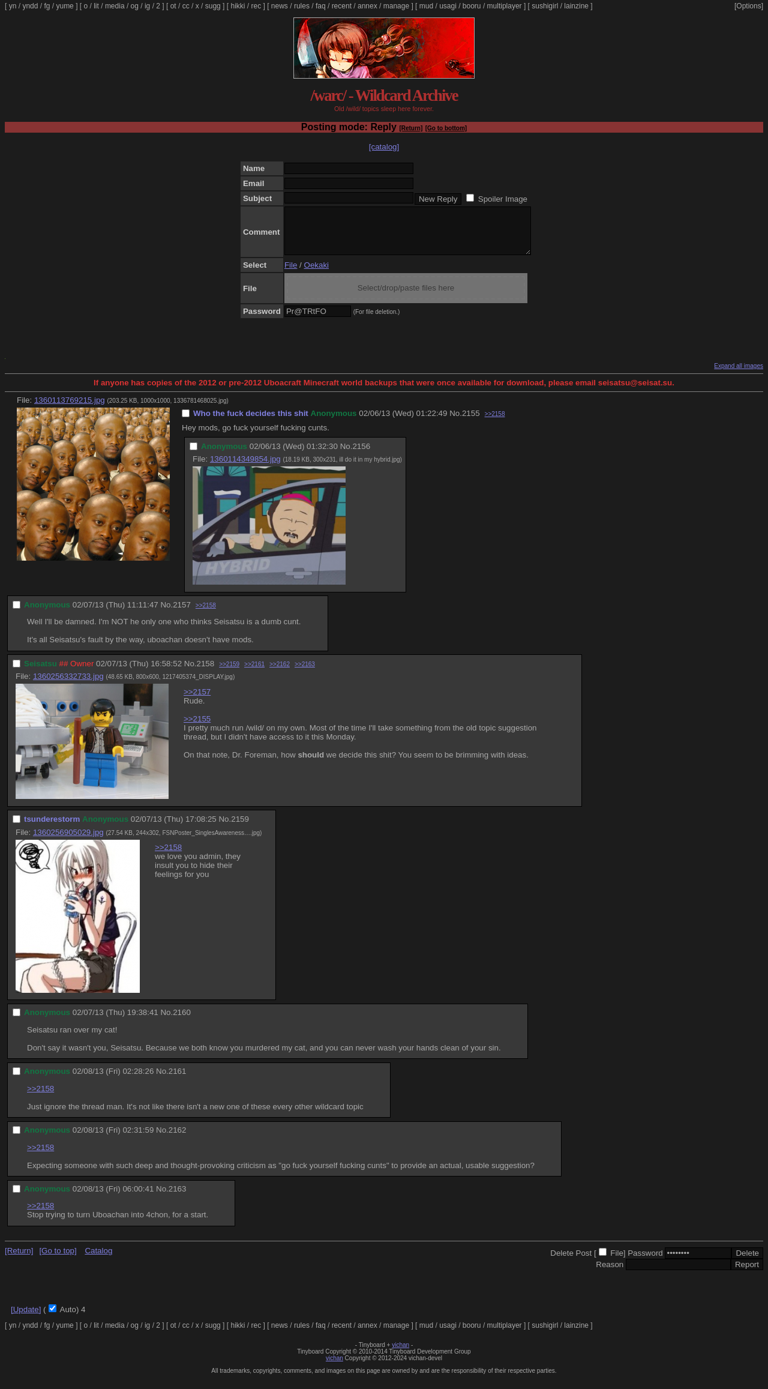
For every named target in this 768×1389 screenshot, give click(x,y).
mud (426, 6)
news (279, 6)
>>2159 (229, 673)
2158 (206, 672)
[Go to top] (57, 1259)
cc (186, 6)
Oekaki (316, 274)
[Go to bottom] (446, 128)
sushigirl (545, 6)
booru (472, 6)
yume (64, 6)
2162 (178, 1138)
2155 (471, 422)
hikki (237, 6)
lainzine (576, 6)
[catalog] (384, 146)
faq (321, 6)
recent (342, 6)
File (290, 274)
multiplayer (504, 6)
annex (367, 6)
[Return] (410, 128)
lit (96, 6)
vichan (400, 1354)
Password (645, 1262)
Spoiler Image (502, 198)
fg (47, 6)
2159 (240, 828)
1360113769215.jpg (69, 409)
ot (173, 6)
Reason (609, 1273)
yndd (30, 6)
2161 (178, 1080)
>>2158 (495, 423)
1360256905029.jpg (68, 841)
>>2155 (197, 727)
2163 (178, 1197)
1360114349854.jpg (245, 467)
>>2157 (197, 700)
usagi (448, 6)
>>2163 (305, 673)
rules (302, 6)
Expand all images (738, 375)
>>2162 (279, 673)
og (135, 6)
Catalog (98, 1259)
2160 (182, 1021)
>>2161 (254, 673)
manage (396, 6)
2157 (182, 613)
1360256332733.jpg (68, 685)
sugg (213, 6)
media (115, 6)
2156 (361, 455)
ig (147, 6)
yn (13, 6)
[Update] (26, 1318)
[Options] (748, 6)
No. (455, 422)
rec (256, 6)
